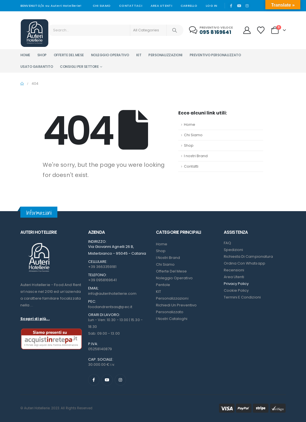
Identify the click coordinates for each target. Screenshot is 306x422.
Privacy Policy (236, 283)
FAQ (227, 243)
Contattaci (130, 5)
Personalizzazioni (165, 55)
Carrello (189, 5)
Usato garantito (36, 66)
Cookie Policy (236, 290)
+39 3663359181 (102, 266)
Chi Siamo (193, 135)
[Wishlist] (260, 30)
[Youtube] (239, 5)
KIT (158, 291)
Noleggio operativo (110, 55)
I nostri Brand (196, 155)
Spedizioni (233, 249)
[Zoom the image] (38, 243)
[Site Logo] (34, 33)
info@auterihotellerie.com (112, 293)
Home (25, 55)
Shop (42, 55)
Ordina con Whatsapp (244, 263)
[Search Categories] (148, 30)
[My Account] (246, 30)
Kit (139, 55)
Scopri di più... (35, 318)
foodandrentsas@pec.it (110, 307)
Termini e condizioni (242, 297)
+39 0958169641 (102, 280)
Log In (211, 5)
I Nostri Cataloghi (171, 318)
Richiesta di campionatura (248, 256)
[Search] (174, 30)
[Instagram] (247, 5)
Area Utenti (161, 5)
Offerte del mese (69, 55)
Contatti (191, 166)
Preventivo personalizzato (215, 55)
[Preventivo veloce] (211, 30)
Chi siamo (101, 5)
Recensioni (234, 270)
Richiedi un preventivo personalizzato (176, 308)
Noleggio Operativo (174, 278)
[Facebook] (231, 5)
